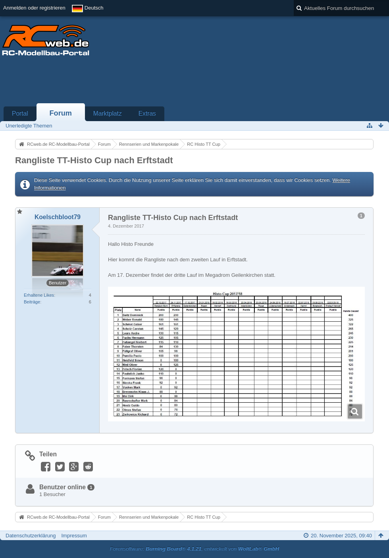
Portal (20, 113)
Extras (147, 113)
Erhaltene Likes (39, 295)
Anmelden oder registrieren (34, 8)
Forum (60, 113)
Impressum (74, 536)
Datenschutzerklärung (31, 536)
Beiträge (32, 301)
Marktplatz (107, 113)
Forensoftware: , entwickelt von (194, 549)
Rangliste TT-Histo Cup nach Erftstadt (94, 160)
